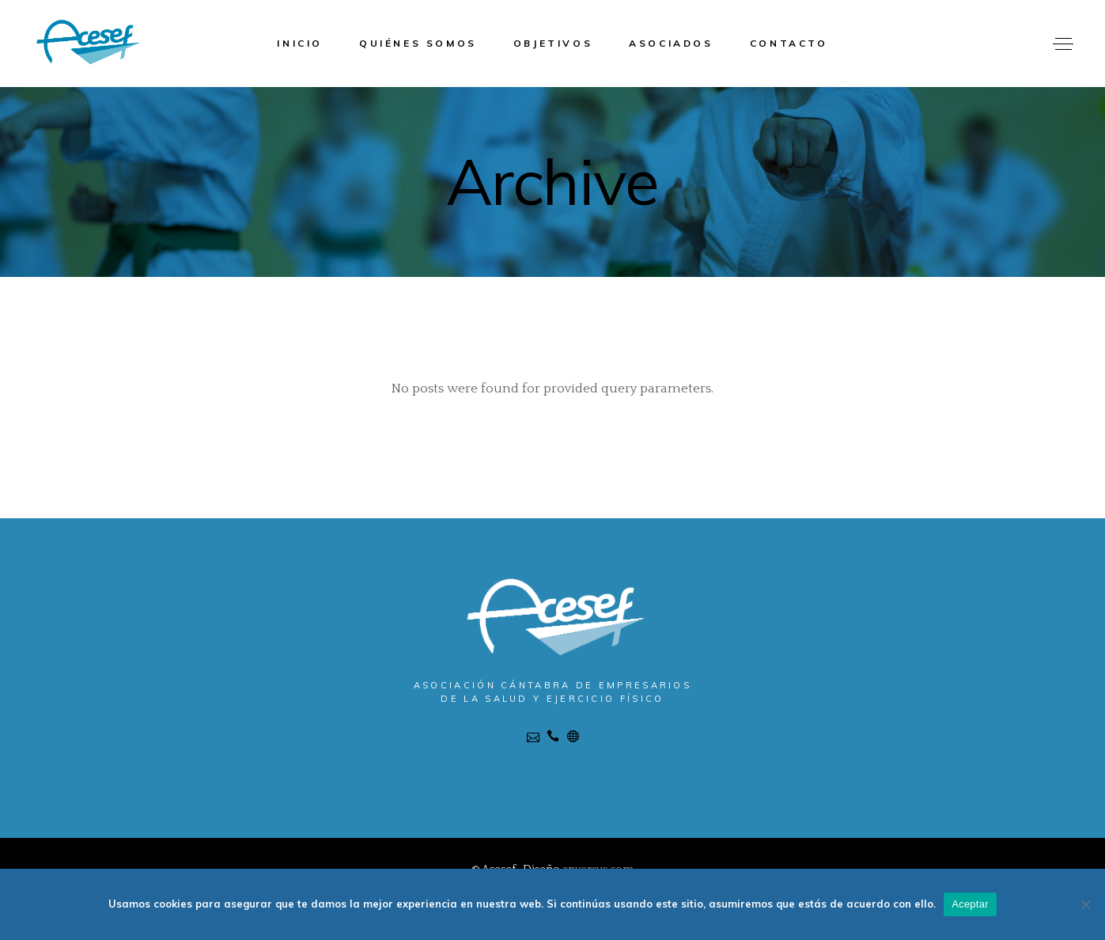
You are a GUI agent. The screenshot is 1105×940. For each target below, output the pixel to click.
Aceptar (970, 904)
